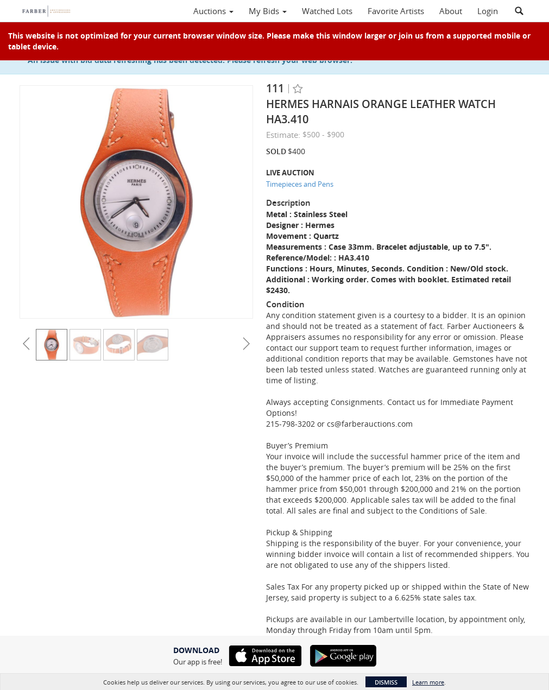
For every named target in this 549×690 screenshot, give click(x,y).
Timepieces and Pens (299, 184)
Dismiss (386, 682)
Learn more (428, 682)
